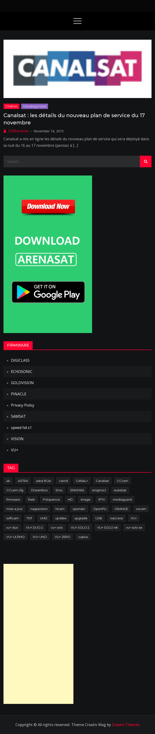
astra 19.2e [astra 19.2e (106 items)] (43, 481)
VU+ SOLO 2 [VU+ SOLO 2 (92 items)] (80, 527)
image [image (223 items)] (85, 499)
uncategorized (34, 106)
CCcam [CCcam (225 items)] (122, 481)
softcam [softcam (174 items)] (12, 518)
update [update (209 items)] (60, 518)
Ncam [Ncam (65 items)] (60, 509)
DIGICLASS (20, 360)
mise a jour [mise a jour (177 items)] (14, 509)
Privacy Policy (22, 405)
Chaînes (11, 106)
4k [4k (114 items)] (8, 481)
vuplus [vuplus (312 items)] (83, 537)
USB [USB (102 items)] (98, 518)
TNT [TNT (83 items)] (29, 518)
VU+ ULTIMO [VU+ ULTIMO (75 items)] (15, 537)
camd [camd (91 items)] (63, 481)
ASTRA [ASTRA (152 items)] (23, 481)
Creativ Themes (126, 724)
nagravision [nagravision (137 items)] (39, 509)
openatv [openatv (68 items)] (78, 509)
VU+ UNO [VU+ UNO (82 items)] (40, 537)
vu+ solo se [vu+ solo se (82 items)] (134, 527)
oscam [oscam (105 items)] (141, 509)
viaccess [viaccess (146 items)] (116, 518)
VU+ (14, 450)
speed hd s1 (21, 427)
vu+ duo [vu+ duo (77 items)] (12, 527)
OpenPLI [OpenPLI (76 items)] (100, 509)
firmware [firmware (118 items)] (13, 499)
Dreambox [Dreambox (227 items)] (39, 490)
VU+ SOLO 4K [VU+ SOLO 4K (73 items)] (107, 527)
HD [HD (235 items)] (70, 499)
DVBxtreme (18, 130)
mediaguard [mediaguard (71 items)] (122, 499)
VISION (17, 438)
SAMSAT (18, 416)
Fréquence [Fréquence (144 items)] (51, 499)
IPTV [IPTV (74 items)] (101, 499)
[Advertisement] (38, 634)
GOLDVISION (22, 382)
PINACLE (18, 394)
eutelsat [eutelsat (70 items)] (120, 490)
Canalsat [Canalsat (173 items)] (102, 481)
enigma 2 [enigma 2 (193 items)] (99, 490)
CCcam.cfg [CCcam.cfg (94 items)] (14, 490)
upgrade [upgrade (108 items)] (80, 518)
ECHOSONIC (21, 371)
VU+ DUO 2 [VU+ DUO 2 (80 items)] (34, 527)
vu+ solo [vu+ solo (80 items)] (57, 527)
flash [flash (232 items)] (31, 499)
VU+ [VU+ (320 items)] (134, 518)
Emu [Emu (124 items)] (59, 490)
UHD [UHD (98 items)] (43, 518)
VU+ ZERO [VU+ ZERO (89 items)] (62, 537)
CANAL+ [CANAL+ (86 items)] (82, 481)
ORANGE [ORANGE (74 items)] (121, 509)
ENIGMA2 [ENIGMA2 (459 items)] (77, 490)
